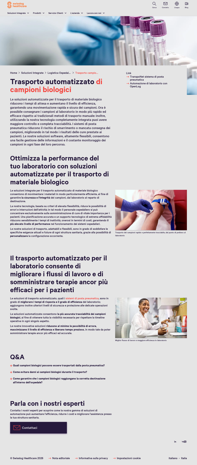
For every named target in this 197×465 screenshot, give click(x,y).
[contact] (165, 4)
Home (13, 72)
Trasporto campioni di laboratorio (87, 72)
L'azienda (74, 12)
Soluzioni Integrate (16, 12)
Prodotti (37, 12)
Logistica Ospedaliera (59, 72)
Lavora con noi (94, 12)
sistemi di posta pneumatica (82, 298)
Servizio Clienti (55, 12)
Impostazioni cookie (129, 458)
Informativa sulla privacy (93, 458)
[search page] (154, 4)
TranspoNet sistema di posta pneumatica (145, 78)
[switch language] (177, 4)
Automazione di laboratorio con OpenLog (146, 85)
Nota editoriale (61, 458)
